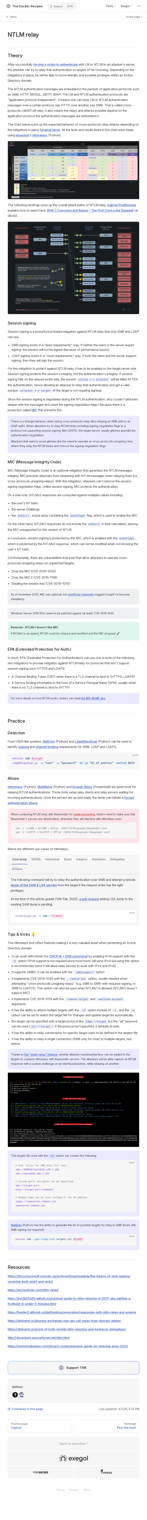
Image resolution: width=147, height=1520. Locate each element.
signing (24, 747)
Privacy (74, 1490)
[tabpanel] (73, 900)
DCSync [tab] (17, 868)
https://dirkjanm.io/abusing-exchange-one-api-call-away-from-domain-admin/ (64, 1321)
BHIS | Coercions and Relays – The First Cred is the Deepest (90, 210)
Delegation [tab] (117, 859)
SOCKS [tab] (36, 859)
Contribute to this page (25, 1409)
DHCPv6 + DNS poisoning (68, 956)
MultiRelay (45, 787)
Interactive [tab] (52, 859)
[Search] (61, 6)
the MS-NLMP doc (93, 698)
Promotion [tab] (99, 859)
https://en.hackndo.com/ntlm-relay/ (33, 1290)
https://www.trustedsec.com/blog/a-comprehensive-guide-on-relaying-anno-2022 (68, 1346)
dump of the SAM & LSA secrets (34, 885)
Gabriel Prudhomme (121, 205)
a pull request (89, 899)
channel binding (47, 747)
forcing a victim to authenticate (55, 64)
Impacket (22, 135)
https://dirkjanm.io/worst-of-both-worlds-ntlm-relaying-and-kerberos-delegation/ (67, 1329)
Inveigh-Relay (82, 787)
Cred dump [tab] (19, 859)
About (87, 1490)
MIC (34, 410)
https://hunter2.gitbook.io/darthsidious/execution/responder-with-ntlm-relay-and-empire (72, 1312)
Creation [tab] (81, 859)
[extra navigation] (139, 6)
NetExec (49, 741)
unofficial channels (81, 594)
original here (50, 130)
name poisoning (84, 814)
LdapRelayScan (86, 741)
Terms (60, 1490)
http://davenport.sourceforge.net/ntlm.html (38, 1338)
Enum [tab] (67, 859)
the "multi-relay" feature (40, 1054)
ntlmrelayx (39, 135)
